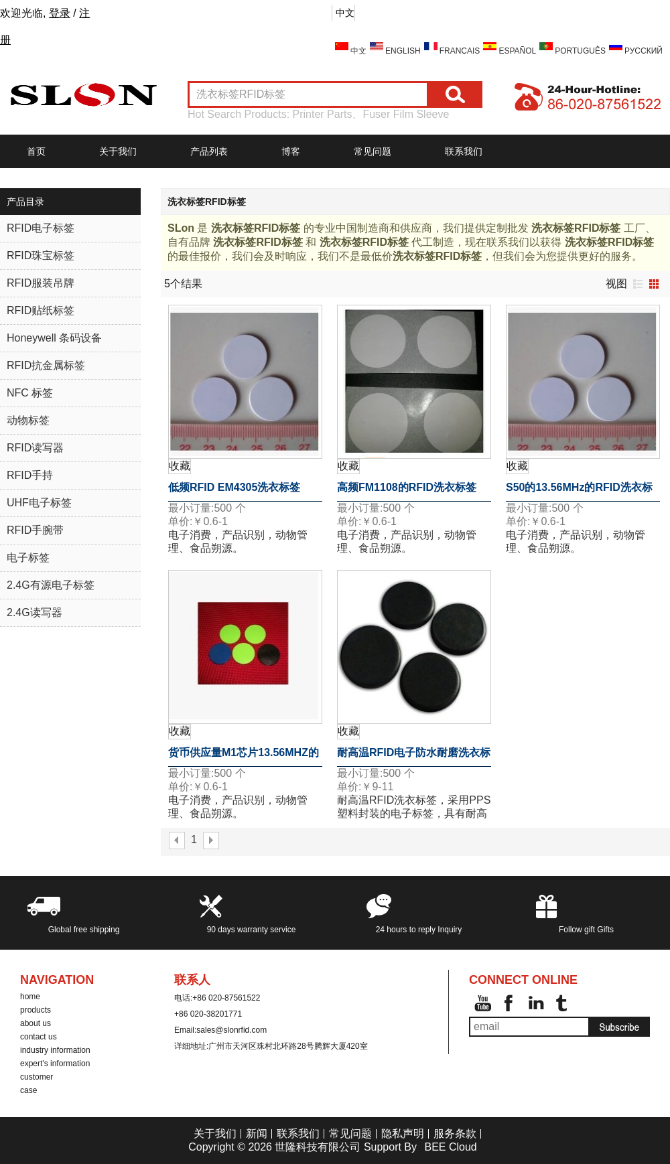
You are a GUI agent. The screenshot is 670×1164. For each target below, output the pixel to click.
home (30, 996)
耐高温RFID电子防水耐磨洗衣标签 (413, 757)
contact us (38, 1036)
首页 (36, 151)
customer (36, 1077)
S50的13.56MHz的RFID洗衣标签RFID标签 (579, 492)
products (35, 1010)
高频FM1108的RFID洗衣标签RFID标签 (406, 492)
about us (35, 1023)
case (28, 1090)
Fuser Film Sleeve (405, 114)
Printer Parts (322, 114)
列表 (638, 284)
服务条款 (454, 1133)
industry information (55, 1050)
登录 (59, 13)
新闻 (256, 1133)
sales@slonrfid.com (231, 1030)
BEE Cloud (450, 1147)
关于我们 (118, 151)
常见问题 (372, 151)
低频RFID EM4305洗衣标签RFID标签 (234, 492)
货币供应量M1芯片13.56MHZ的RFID (243, 757)
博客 (290, 151)
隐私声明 (402, 1133)
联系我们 (463, 151)
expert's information (55, 1063)
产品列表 (209, 151)
